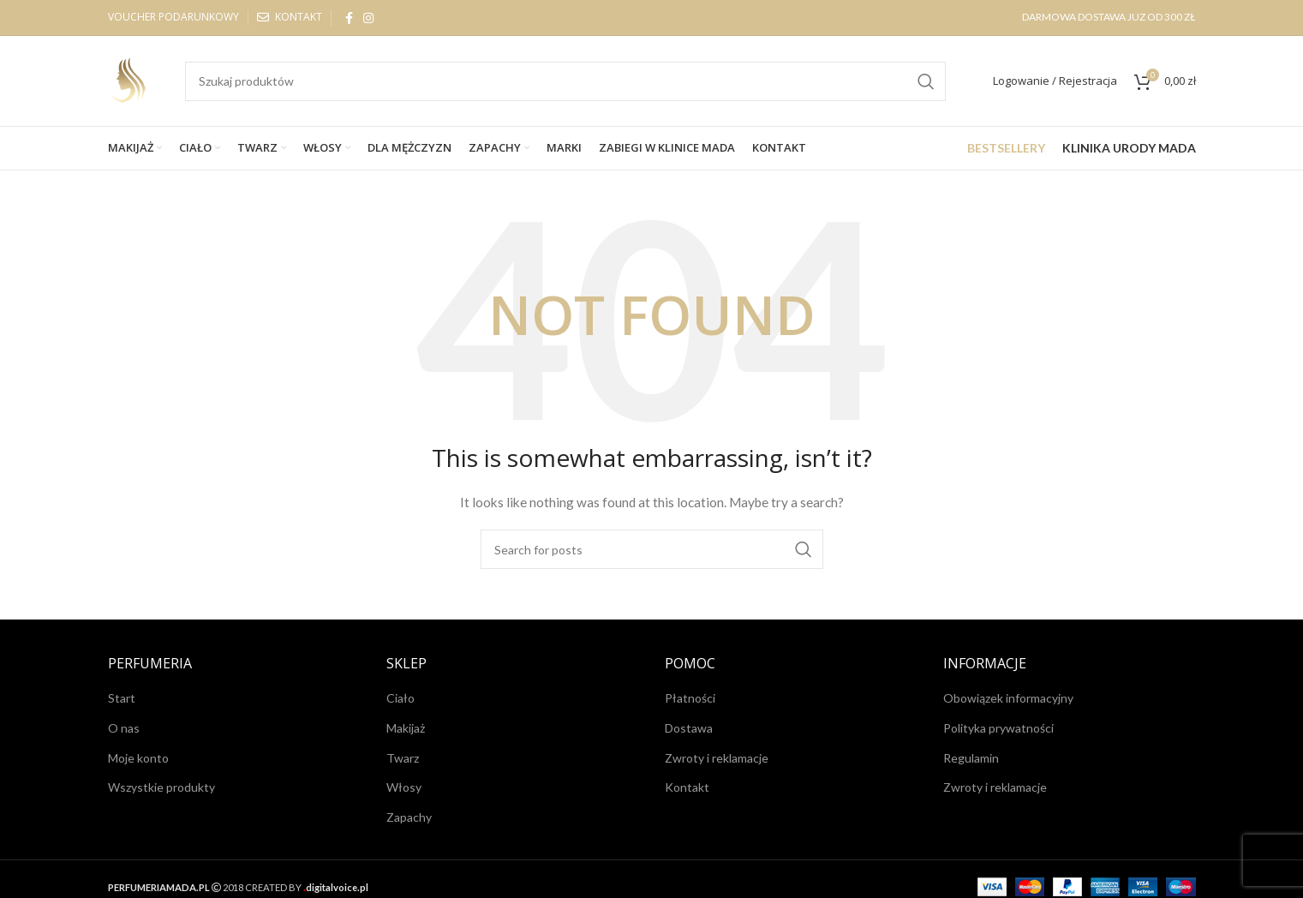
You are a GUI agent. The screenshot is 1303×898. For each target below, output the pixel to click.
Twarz (402, 758)
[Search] (565, 81)
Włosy (403, 787)
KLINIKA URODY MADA (1129, 148)
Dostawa (689, 728)
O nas (124, 728)
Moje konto (138, 758)
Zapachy (409, 817)
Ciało (400, 698)
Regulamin (971, 758)
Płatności (690, 698)
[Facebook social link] (349, 18)
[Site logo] (129, 79)
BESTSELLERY (1006, 148)
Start (121, 698)
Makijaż (405, 728)
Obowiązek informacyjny (1008, 698)
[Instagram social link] (368, 18)
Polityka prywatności (998, 728)
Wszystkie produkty (161, 787)
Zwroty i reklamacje (716, 758)
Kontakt (687, 787)
